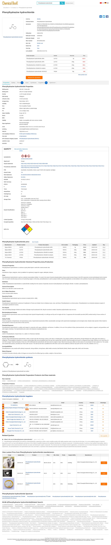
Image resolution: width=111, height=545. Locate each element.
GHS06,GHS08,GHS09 (26, 158)
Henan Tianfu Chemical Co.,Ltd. (15, 428)
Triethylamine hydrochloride (80, 506)
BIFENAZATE (68, 506)
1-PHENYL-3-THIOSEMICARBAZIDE (43, 387)
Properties (6, 82)
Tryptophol (21, 392)
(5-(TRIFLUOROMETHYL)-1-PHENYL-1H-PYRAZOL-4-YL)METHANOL (73, 385)
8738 (92, 412)
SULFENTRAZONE (69, 390)
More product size (82, 74)
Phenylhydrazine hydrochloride (33, 462)
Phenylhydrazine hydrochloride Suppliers (17, 396)
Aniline (3, 380)
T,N (22, 172)
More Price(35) (35, 242)
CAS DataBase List (14, 7)
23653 (91, 405)
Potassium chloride (15, 507)
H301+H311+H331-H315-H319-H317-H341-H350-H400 (34, 163)
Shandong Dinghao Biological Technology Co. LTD (15, 407)
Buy (104, 247)
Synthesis (33, 82)
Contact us (57, 538)
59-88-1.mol (40, 43)
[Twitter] (104, 16)
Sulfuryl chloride (41, 504)
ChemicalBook (6, 7)
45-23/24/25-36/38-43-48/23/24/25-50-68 (31, 174)
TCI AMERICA (14, 405)
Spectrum (52, 82)
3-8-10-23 (23, 186)
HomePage (47, 538)
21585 (91, 428)
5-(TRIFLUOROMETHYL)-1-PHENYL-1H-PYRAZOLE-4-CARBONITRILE (71, 387)
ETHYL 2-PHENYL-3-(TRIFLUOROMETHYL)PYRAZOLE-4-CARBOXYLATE (52, 389)
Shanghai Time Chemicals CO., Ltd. (15, 430)
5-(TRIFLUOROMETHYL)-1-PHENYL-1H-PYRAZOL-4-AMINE (39, 385)
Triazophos (78, 390)
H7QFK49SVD (22, 136)
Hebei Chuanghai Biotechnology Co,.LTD (15, 417)
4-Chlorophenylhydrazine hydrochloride (67, 504)
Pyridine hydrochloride (30, 504)
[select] (18, 399)
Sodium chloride (19, 504)
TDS (38, 48)
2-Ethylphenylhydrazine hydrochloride (54, 506)
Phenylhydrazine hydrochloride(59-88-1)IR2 (85, 496)
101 (92, 408)
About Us (52, 538)
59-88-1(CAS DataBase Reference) (27, 133)
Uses (27, 82)
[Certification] (80, 464)
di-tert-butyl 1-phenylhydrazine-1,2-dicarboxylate (43, 380)
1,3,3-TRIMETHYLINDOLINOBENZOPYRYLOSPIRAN (27, 390)
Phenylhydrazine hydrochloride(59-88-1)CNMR (38, 496)
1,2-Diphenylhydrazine (7, 504)
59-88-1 (39, 19)
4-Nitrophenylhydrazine (57, 390)
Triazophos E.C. (46, 390)
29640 (91, 425)
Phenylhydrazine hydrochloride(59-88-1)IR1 (62, 496)
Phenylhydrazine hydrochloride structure (13, 37)
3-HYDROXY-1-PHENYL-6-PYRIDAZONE (12, 385)
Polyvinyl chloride (26, 507)
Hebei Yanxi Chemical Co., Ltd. (15, 414)
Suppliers (43, 82)
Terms (65, 538)
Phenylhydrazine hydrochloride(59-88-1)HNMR (13, 496)
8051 (92, 419)
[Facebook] (107, 16)
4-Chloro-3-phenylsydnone (24, 380)
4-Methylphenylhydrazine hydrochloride (41, 507)
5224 (92, 417)
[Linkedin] (100, 16)
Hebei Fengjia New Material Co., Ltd (15, 419)
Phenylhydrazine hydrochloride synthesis (17, 357)
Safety (13, 82)
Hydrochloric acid (11, 380)
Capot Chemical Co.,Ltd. (16, 425)
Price (20, 82)
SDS (38, 45)
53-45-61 (23, 177)
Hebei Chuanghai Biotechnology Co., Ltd (15, 412)
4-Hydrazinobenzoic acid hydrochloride (34, 506)
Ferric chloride (95, 504)
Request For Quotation (34, 77)
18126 (91, 421)
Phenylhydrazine (19, 506)
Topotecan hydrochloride (85, 504)
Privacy (61, 538)
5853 (92, 414)
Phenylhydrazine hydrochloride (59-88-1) (29, 138)
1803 (92, 430)
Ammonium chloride (52, 504)
